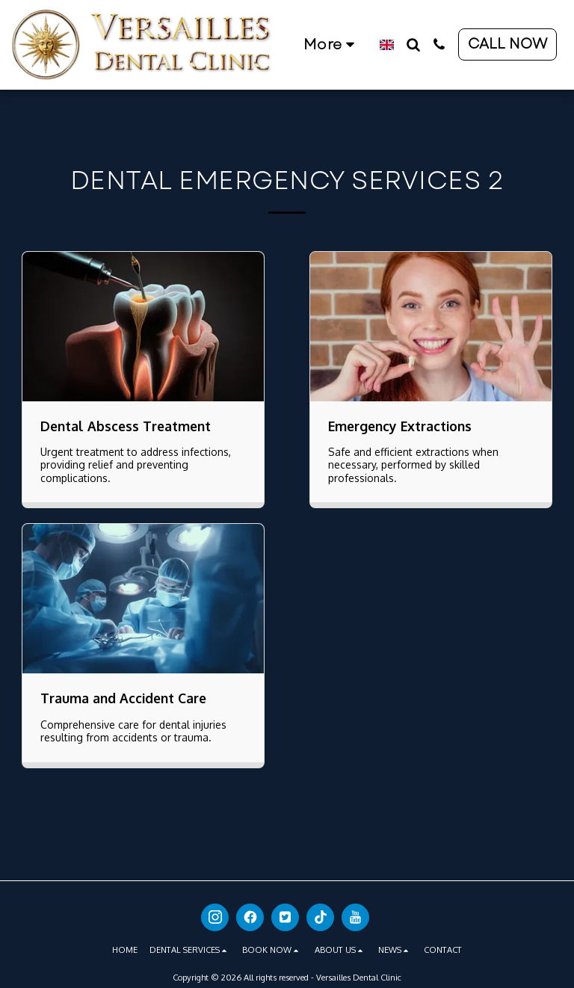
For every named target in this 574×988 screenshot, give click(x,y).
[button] (413, 44)
